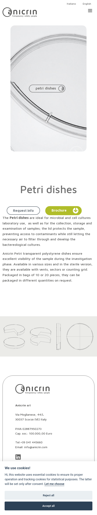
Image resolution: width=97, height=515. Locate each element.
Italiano (71, 3)
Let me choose (54, 484)
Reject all (48, 495)
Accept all (48, 505)
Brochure (65, 210)
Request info (23, 210)
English (87, 3)
